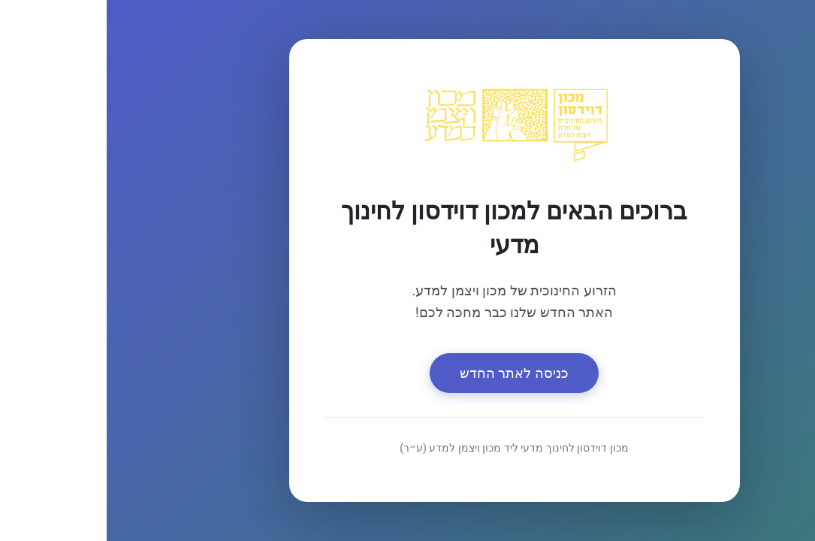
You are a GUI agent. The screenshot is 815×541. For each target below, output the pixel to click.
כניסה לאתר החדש (407, 373)
